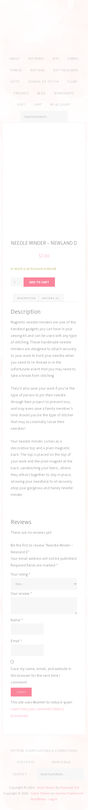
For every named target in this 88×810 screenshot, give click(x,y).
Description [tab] (26, 298)
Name (17, 620)
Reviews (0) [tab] (50, 298)
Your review (21, 593)
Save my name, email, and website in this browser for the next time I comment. (41, 675)
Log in (53, 799)
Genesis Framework (69, 793)
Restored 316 (69, 787)
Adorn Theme (40, 793)
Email (16, 640)
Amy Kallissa (44, 33)
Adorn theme (46, 787)
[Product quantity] (17, 281)
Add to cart (39, 282)
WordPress (38, 799)
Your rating (20, 574)
